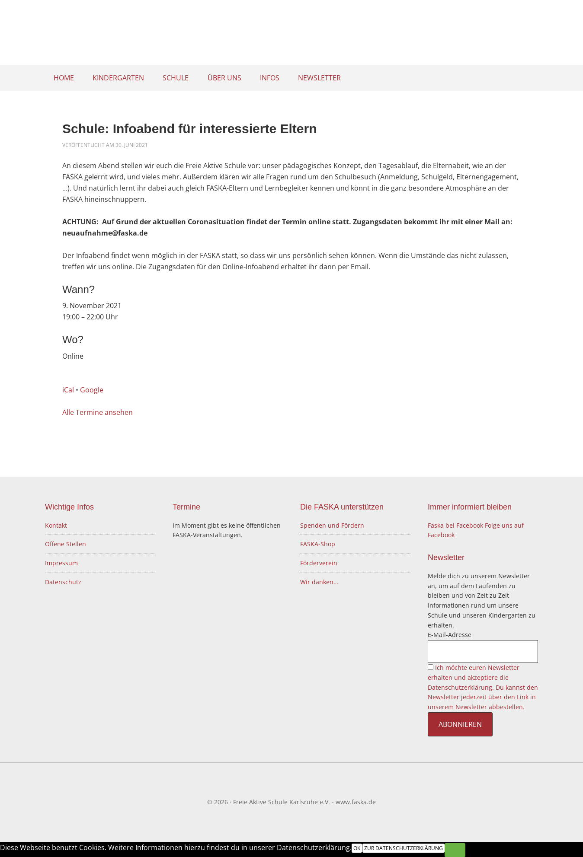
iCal (68, 390)
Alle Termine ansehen (97, 412)
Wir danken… (319, 582)
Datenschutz (63, 582)
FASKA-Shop (317, 544)
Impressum (61, 563)
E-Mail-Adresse (449, 635)
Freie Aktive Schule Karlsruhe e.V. (291, 34)
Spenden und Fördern (332, 525)
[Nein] (454, 850)
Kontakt (56, 525)
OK (356, 848)
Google (91, 390)
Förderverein (318, 563)
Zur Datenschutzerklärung (403, 848)
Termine (186, 507)
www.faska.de (356, 802)
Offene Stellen (65, 544)
